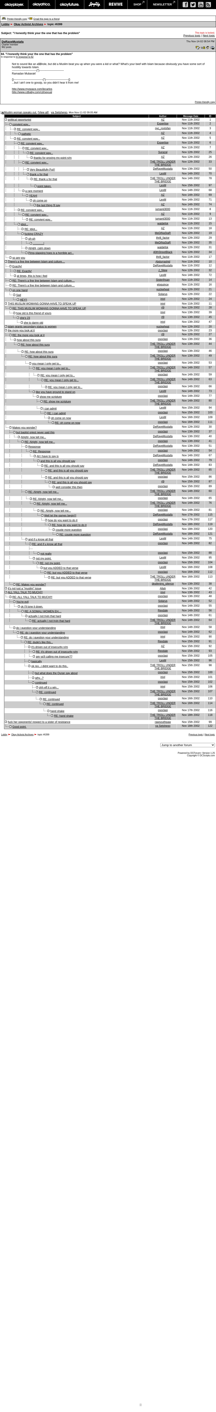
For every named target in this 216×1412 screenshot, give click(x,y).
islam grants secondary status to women (32, 326)
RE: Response (41, 451)
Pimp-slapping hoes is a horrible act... (51, 253)
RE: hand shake (63, 715)
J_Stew (162, 270)
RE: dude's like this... (40, 642)
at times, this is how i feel (32, 276)
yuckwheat (162, 289)
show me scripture (51, 396)
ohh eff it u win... (49, 687)
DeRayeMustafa (13, 41)
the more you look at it (21, 330)
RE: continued (47, 692)
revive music (115, 4)
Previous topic (191, 35)
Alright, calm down (39, 248)
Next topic (209, 35)
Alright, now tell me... (33, 437)
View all (43, 112)
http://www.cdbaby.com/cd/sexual (32, 92)
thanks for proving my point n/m (53, 157)
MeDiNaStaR (163, 233)
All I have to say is (48, 456)
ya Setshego (59, 112)
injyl (163, 298)
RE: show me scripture (57, 401)
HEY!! (23, 299)
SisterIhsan (163, 279)
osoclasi (163, 330)
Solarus (163, 294)
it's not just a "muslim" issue (24, 588)
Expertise (162, 123)
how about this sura (28, 340)
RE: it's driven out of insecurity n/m (57, 651)
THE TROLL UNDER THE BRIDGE (162, 163)
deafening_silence (163, 583)
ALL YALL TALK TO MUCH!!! (25, 592)
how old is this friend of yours (33, 313)
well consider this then (68, 487)
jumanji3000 (163, 209)
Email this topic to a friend (46, 19)
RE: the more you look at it (28, 335)
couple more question (68, 529)
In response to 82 (24, 57)
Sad (18, 295)
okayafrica (41, 4)
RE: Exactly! (24, 271)
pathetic (26, 134)
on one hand (20, 290)
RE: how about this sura (35, 344)
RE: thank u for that (45, 179)
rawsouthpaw (163, 722)
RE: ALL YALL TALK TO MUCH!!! (32, 597)
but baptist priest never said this (35, 432)
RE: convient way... (28, 129)
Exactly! (17, 266)
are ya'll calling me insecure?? (54, 656)
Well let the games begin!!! (60, 515)
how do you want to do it (62, 520)
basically (36, 661)
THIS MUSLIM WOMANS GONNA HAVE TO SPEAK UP (42, 303)
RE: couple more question (75, 534)
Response (34, 446)
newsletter (162, 4)
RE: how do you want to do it (69, 525)
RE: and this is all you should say (64, 465)
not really (46, 553)
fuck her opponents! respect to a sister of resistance (39, 722)
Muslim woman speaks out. (20, 112)
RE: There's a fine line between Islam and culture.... (43, 280)
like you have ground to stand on (55, 392)
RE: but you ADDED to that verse (67, 572)
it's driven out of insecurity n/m (49, 647)
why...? (39, 678)
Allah (163, 588)
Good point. (19, 726)
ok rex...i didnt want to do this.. (49, 666)
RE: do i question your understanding (42, 632)
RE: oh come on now (67, 422)
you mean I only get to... (46, 363)
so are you (18, 257)
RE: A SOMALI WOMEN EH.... (43, 611)
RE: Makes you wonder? (31, 584)
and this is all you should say (57, 461)
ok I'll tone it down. (32, 606)
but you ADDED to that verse (60, 568)
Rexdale (163, 610)
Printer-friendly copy (17, 19)
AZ (162, 119)
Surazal (163, 152)
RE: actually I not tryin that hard (51, 621)
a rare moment (34, 191)
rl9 (162, 307)
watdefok (162, 223)
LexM (162, 173)
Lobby (5, 24)
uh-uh (31, 238)
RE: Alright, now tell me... (40, 442)
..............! (38, 243)
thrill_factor (163, 237)
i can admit (50, 408)
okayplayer (14, 4)
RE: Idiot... (31, 229)
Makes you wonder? (24, 427)
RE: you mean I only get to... (53, 368)
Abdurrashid (163, 261)
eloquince (162, 284)
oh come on (40, 200)
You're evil (22, 601)
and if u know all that (40, 539)
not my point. (44, 558)
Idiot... (24, 224)
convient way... (21, 124)
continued (41, 682)
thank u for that (39, 174)
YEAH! (33, 195)
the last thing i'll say (48, 205)
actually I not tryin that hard (44, 616)
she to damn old (33, 322)
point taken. (44, 186)
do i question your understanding (36, 628)
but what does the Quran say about (56, 673)
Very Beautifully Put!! (42, 169)
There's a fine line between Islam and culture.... (36, 261)
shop (137, 4)
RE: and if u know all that (47, 544)
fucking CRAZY (34, 234)
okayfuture (69, 4)
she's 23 (25, 318)
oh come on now (61, 418)
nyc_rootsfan (163, 128)
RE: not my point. (50, 563)
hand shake (57, 711)
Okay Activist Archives (28, 24)
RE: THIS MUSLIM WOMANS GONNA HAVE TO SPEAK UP (49, 308)
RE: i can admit (56, 413)
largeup (94, 4)
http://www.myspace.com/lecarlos (32, 89)
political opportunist (19, 119)
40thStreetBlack (163, 252)
